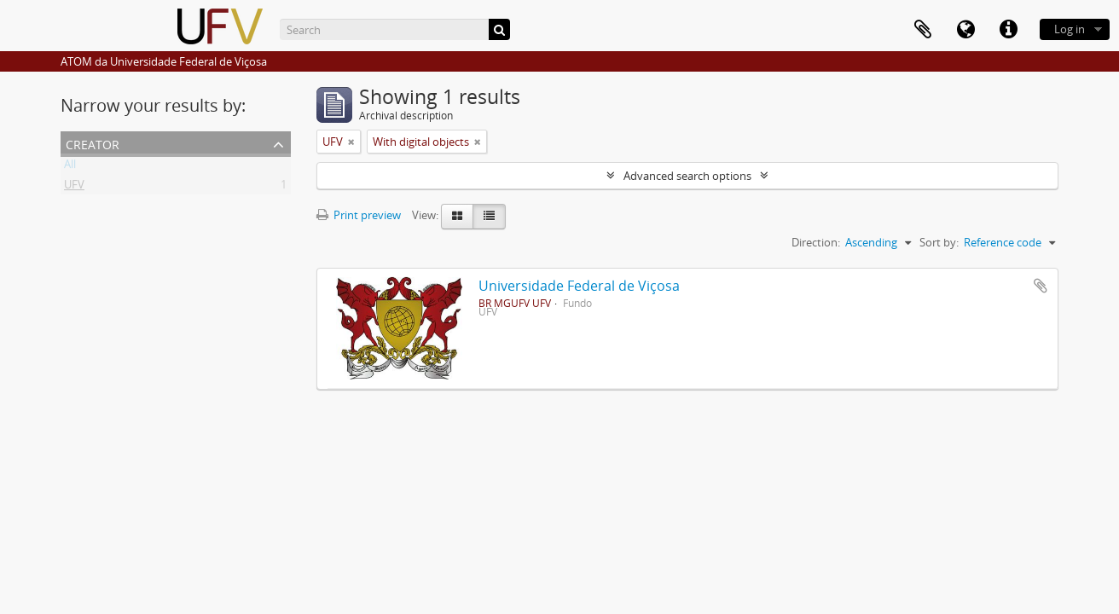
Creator (92, 142)
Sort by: (939, 242)
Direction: (815, 242)
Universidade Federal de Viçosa (579, 285)
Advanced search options (687, 175)
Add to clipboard (1040, 285)
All (70, 167)
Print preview (358, 215)
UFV (74, 187)
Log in (1069, 29)
